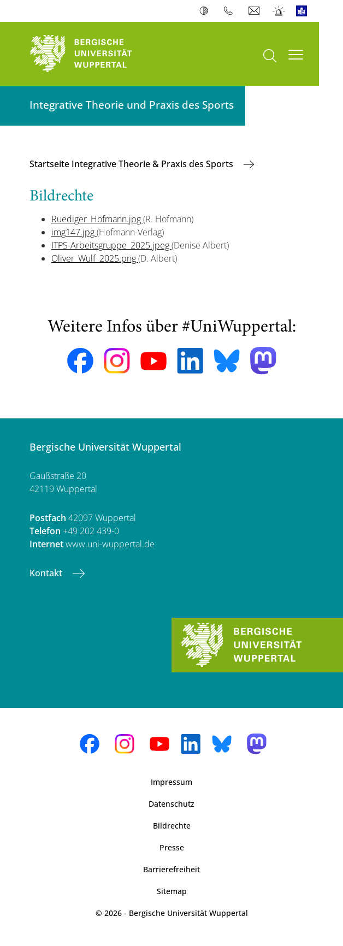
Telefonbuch (231, 11)
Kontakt (46, 573)
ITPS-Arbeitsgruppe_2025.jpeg (111, 245)
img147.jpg (74, 232)
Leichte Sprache (304, 11)
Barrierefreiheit (171, 869)
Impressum (171, 782)
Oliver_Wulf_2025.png (94, 258)
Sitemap (172, 891)
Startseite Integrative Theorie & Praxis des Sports (132, 164)
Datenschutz (171, 804)
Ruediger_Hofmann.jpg (97, 219)
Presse (171, 847)
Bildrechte (172, 825)
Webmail (255, 11)
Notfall (279, 11)
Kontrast (206, 11)
